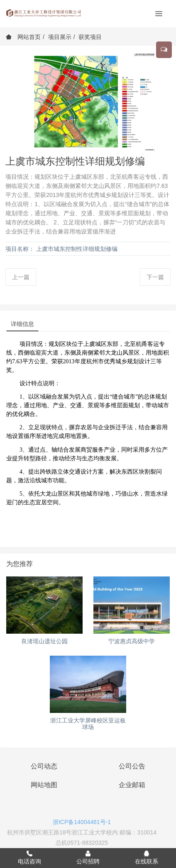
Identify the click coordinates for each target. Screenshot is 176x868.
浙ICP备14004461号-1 (82, 822)
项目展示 (59, 37)
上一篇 (20, 277)
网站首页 (23, 37)
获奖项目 (90, 37)
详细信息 (22, 324)
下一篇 (155, 277)
